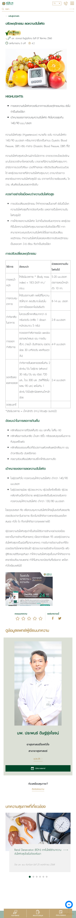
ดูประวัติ (38, 759)
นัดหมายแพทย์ (38, 768)
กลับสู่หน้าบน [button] (68, 913)
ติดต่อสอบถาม (38, 789)
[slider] (29, 618)
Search (71, 9)
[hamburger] (72, 3)
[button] (30, 877)
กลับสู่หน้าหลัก (13, 16)
